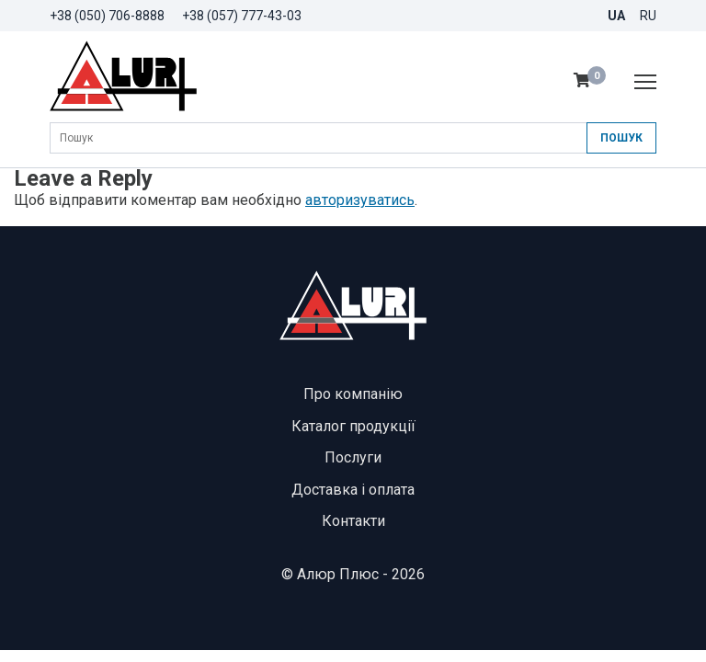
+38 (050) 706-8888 (107, 15)
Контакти (353, 521)
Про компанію (353, 394)
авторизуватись (360, 200)
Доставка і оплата (353, 489)
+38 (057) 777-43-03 (242, 15)
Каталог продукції (353, 426)
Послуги (353, 457)
